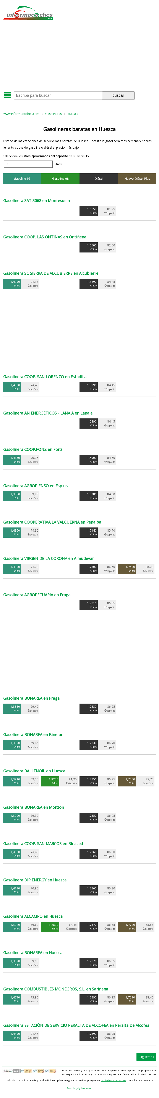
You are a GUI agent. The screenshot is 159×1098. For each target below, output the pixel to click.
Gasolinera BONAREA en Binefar (33, 734)
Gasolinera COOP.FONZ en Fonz (32, 449)
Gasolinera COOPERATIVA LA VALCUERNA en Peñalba (52, 522)
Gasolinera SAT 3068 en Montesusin (36, 200)
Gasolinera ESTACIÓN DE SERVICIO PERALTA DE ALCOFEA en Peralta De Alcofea (76, 1025)
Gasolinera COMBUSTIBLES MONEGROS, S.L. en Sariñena (55, 989)
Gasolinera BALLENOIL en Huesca (34, 770)
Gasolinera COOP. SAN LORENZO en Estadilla (44, 376)
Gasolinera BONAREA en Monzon (33, 807)
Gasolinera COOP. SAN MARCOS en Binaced (43, 843)
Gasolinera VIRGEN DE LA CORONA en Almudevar (48, 558)
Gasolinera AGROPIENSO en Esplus (35, 485)
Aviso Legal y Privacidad (79, 1088)
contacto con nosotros (113, 1080)
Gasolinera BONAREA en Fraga (31, 698)
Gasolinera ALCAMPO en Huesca (33, 916)
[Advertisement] (79, 57)
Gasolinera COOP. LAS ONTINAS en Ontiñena (44, 237)
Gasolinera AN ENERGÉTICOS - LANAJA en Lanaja (47, 413)
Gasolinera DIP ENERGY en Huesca (35, 880)
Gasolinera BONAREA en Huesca (32, 952)
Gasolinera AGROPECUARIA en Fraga (36, 594)
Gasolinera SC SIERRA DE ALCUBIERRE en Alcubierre (50, 273)
